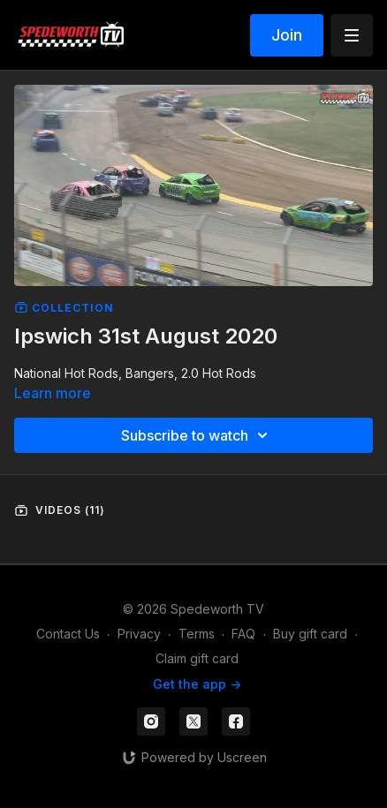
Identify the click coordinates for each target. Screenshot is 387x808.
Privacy (139, 633)
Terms (196, 633)
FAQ (243, 633)
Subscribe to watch (197, 435)
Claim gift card (197, 658)
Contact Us (68, 633)
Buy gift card (310, 633)
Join (286, 35)
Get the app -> (197, 683)
